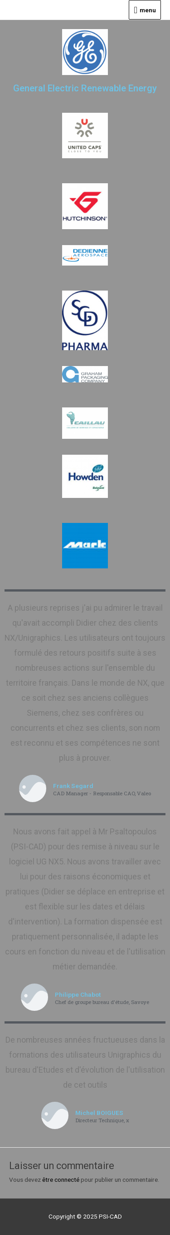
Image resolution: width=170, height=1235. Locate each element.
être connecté (60, 1179)
